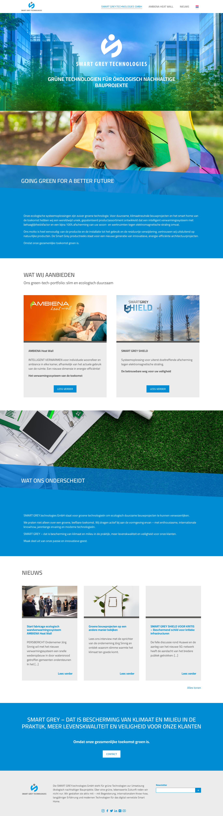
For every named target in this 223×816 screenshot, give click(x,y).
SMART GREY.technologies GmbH (121, 6)
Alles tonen (194, 687)
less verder (65, 388)
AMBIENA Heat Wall (161, 6)
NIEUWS (184, 6)
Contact (111, 754)
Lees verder (65, 673)
